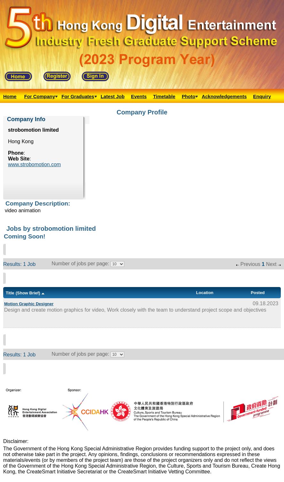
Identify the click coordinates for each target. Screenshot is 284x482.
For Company (39, 96)
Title (10, 293)
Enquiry (262, 96)
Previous (250, 264)
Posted (258, 292)
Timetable (164, 96)
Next (271, 264)
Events (139, 96)
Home (10, 96)
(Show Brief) (28, 293)
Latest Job (113, 96)
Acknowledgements (224, 96)
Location (204, 292)
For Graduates (77, 96)
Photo (189, 96)
